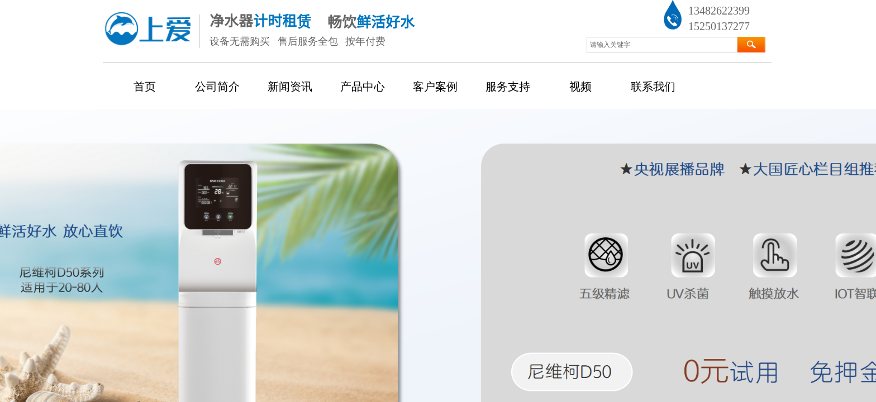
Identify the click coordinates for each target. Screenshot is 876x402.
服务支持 (507, 86)
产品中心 (362, 86)
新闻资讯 (290, 86)
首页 (145, 86)
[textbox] (662, 44)
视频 (580, 86)
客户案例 (435, 86)
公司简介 (217, 86)
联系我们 (653, 86)
